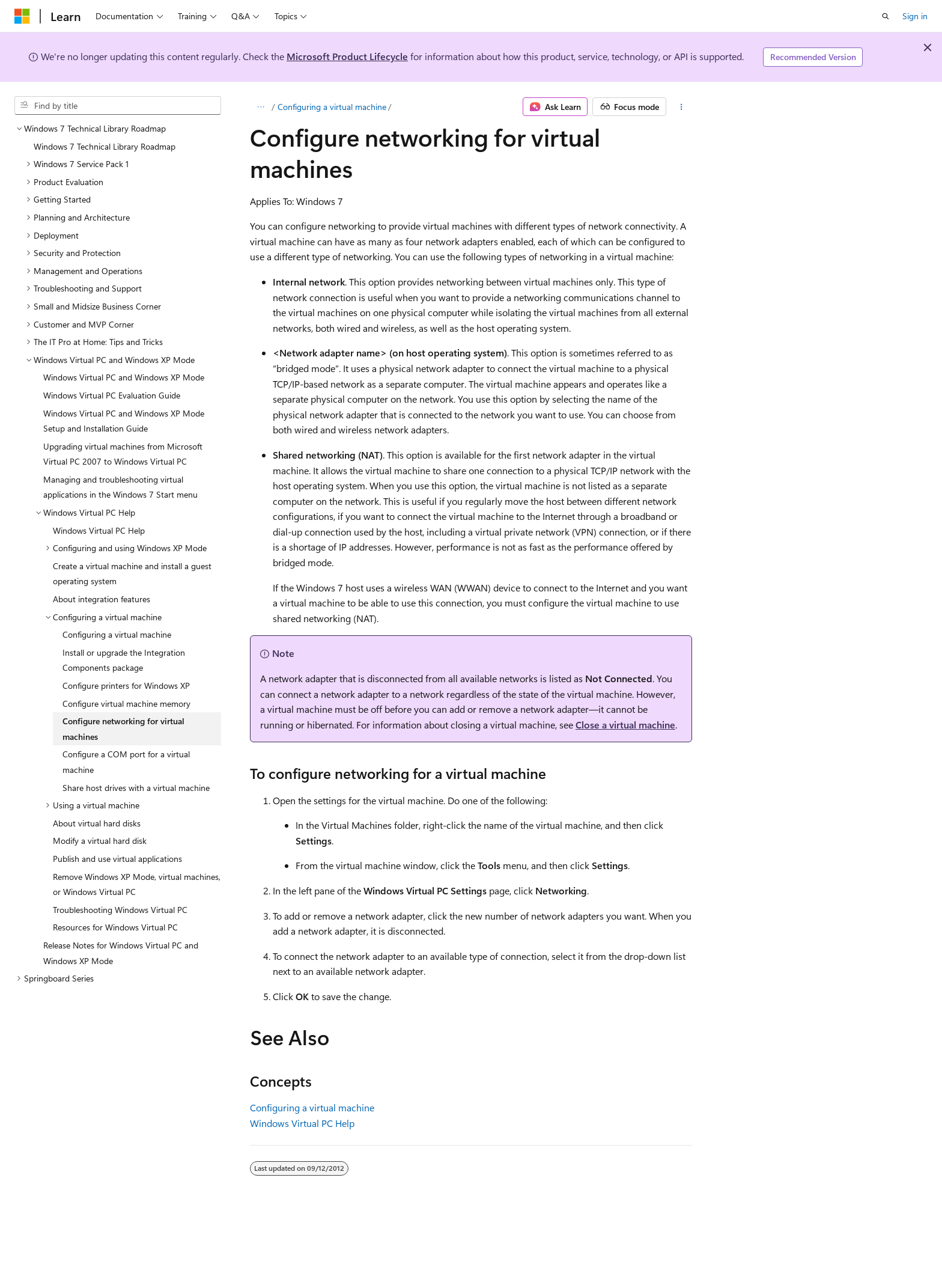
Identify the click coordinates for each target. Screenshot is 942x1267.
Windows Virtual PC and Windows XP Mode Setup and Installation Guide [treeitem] (123, 421)
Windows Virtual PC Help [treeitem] (99, 530)
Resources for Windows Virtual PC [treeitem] (115, 927)
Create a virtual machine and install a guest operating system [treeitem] (132, 573)
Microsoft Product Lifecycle (347, 56)
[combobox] (117, 105)
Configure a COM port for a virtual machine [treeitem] (126, 761)
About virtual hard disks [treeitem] (97, 823)
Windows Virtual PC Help (302, 1123)
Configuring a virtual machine (332, 106)
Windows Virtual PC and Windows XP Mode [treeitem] (123, 377)
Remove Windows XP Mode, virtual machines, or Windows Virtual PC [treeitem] (136, 884)
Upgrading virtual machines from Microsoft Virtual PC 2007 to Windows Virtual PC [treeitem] (122, 454)
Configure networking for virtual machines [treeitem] (123, 728)
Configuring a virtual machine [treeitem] (116, 634)
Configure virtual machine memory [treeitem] (126, 703)
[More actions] (681, 107)
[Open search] (886, 16)
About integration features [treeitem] (101, 599)
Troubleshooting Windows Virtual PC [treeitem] (120, 909)
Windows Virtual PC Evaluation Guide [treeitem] (111, 395)
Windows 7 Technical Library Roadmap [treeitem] (104, 146)
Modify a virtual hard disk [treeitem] (100, 840)
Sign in (915, 16)
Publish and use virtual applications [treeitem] (117, 858)
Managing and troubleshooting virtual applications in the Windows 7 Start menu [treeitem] (120, 487)
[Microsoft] (22, 16)
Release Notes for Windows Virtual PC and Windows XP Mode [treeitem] (120, 952)
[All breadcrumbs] (260, 107)
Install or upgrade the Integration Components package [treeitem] (123, 660)
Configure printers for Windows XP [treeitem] (126, 685)
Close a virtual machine (625, 724)
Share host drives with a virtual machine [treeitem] (136, 787)
